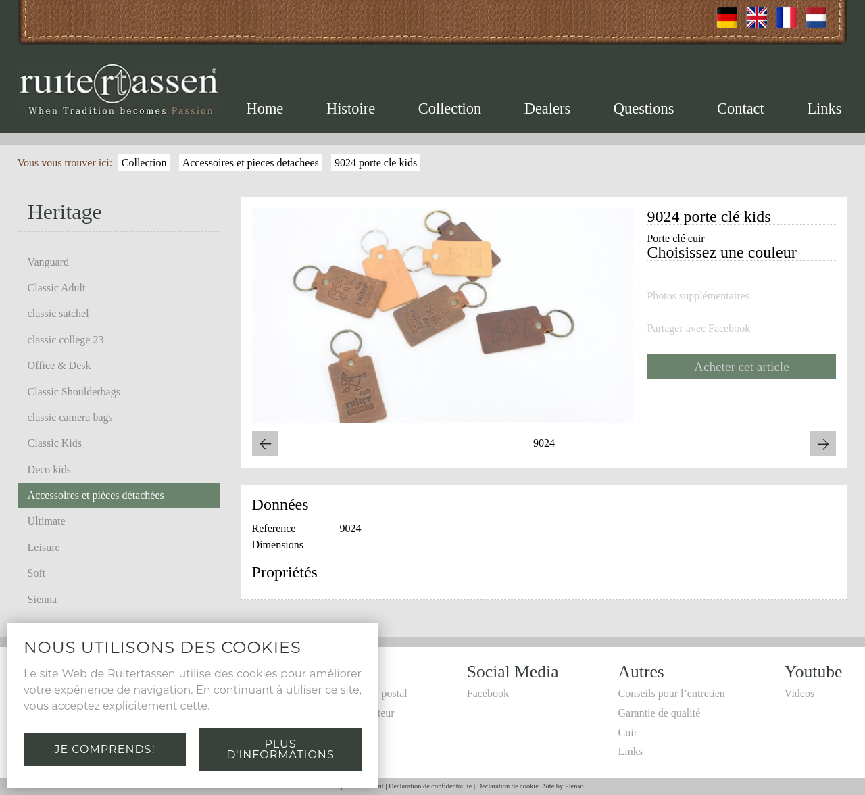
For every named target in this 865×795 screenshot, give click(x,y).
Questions (644, 108)
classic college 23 (66, 339)
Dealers (547, 108)
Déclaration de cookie (508, 786)
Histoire (350, 108)
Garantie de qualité (659, 713)
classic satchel (58, 313)
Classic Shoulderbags (74, 391)
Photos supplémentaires (698, 296)
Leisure (44, 547)
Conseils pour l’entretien (671, 693)
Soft (37, 573)
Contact (740, 108)
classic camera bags (70, 417)
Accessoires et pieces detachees (250, 162)
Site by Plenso (563, 786)
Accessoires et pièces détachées (96, 495)
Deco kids (49, 469)
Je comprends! (104, 749)
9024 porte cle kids (376, 162)
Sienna (42, 599)
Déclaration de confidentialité (430, 786)
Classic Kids (55, 443)
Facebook (488, 693)
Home (265, 108)
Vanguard (48, 262)
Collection (449, 108)
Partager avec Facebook (698, 328)
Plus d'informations (280, 749)
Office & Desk (59, 365)
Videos (799, 693)
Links (824, 108)
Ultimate (47, 521)
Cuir (627, 732)
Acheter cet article (741, 367)
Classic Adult (57, 287)
